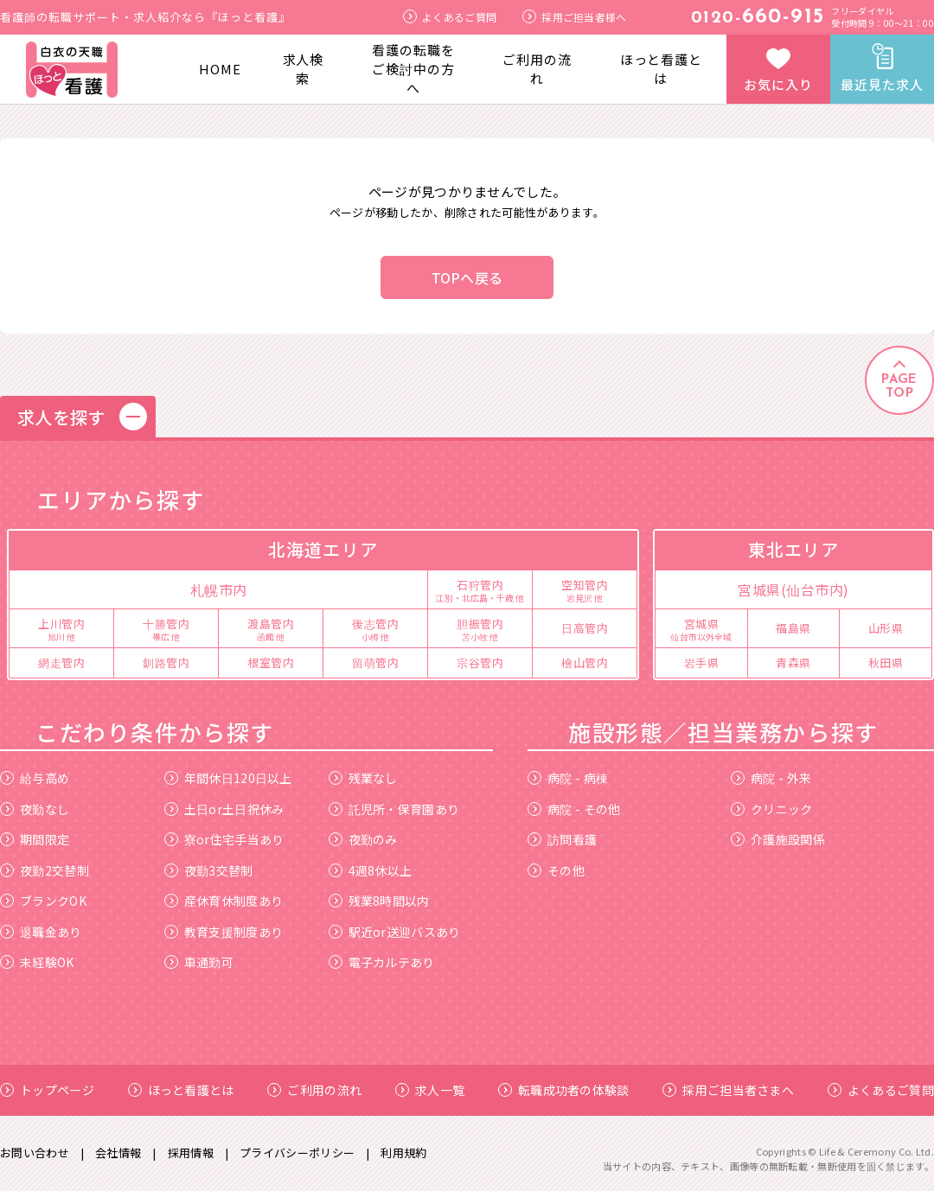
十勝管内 (166, 628)
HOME (220, 69)
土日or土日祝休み (224, 809)
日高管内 (584, 628)
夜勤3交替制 (208, 870)
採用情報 (191, 1152)
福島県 (793, 628)
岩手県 (702, 662)
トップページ (47, 1090)
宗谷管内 (480, 662)
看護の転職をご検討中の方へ (413, 69)
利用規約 (403, 1152)
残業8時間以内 (379, 900)
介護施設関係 (778, 839)
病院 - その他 (574, 809)
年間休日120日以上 (228, 778)
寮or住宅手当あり (224, 839)
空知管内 (585, 589)
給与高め (34, 778)
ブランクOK (43, 900)
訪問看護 (562, 839)
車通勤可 (199, 962)
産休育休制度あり (223, 900)
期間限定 (34, 839)
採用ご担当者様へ (574, 17)
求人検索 (303, 68)
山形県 (886, 628)
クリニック (772, 809)
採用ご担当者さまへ (728, 1090)
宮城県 (701, 628)
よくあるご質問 (449, 17)
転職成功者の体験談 (564, 1090)
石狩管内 (480, 589)
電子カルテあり (382, 962)
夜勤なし (34, 809)
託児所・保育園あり (394, 809)
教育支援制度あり (223, 931)
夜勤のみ (363, 839)
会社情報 (118, 1152)
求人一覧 (429, 1090)
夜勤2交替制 (44, 870)
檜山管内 (584, 662)
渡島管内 (271, 628)
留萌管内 (375, 662)
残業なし (363, 778)
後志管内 (375, 628)
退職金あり (41, 931)
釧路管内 (166, 662)
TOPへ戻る (467, 277)
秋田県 (886, 662)
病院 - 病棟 (568, 778)
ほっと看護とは (661, 68)
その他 (556, 870)
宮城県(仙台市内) (793, 589)
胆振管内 (480, 628)
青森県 (793, 662)
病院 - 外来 (771, 778)
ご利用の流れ (537, 68)
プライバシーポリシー (297, 1152)
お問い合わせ (34, 1152)
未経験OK (37, 962)
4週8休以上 (371, 870)
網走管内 (61, 662)
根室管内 (270, 662)
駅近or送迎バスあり (395, 931)
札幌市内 (218, 589)
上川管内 (61, 628)
